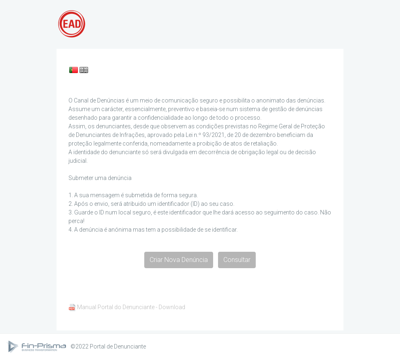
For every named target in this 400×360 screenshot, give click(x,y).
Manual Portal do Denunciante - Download (131, 307)
